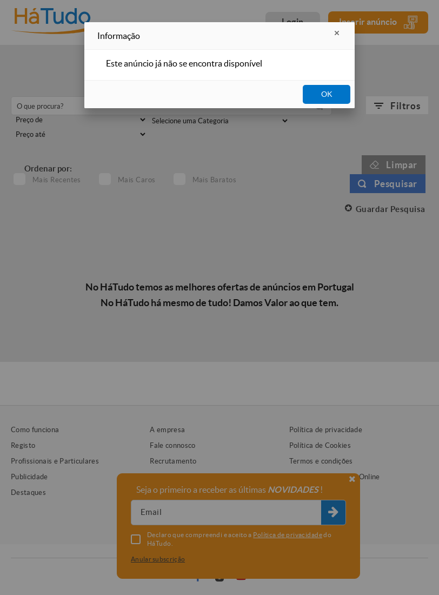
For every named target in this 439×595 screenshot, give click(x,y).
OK (326, 94)
